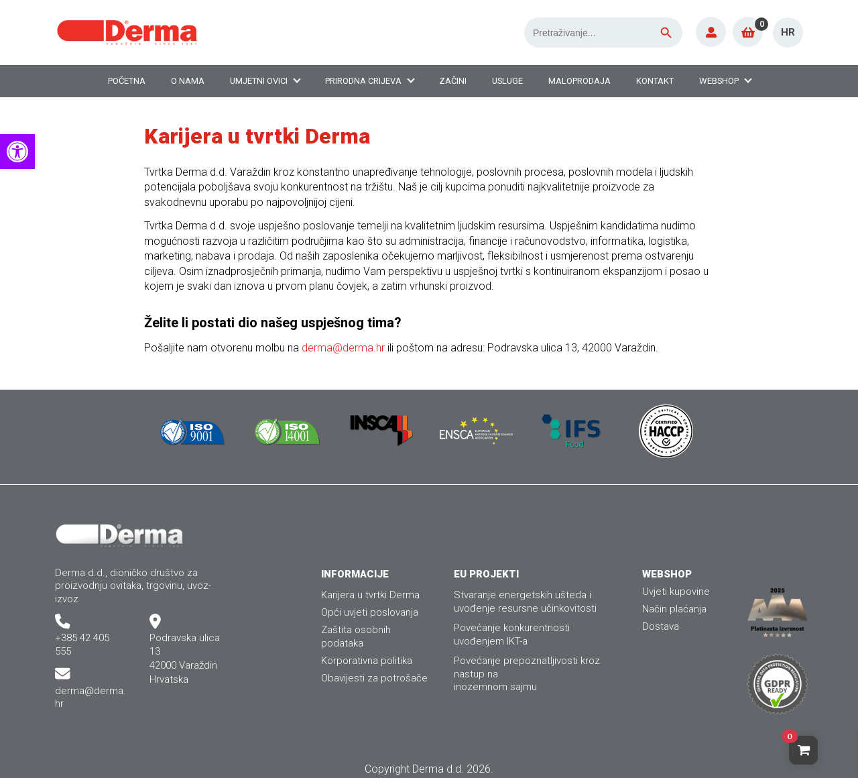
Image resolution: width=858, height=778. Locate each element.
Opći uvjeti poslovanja (369, 612)
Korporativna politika (366, 661)
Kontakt (655, 81)
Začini (453, 81)
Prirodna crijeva (363, 81)
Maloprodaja (579, 81)
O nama (187, 81)
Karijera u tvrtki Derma (370, 595)
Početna (126, 81)
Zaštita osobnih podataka (356, 636)
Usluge (507, 81)
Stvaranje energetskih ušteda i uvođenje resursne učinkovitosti (525, 601)
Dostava (660, 626)
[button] (17, 151)
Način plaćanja (674, 609)
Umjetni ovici (259, 81)
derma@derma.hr (343, 347)
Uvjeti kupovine (676, 592)
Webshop (719, 81)
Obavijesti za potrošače (374, 678)
